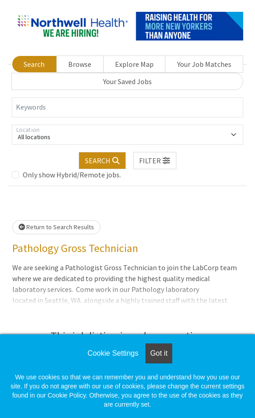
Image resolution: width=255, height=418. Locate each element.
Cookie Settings (112, 353)
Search (34, 64)
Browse (79, 64)
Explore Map (134, 64)
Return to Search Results (56, 227)
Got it (158, 353)
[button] (155, 160)
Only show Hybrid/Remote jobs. (72, 174)
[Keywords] (127, 107)
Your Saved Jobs (127, 81)
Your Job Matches (204, 64)
